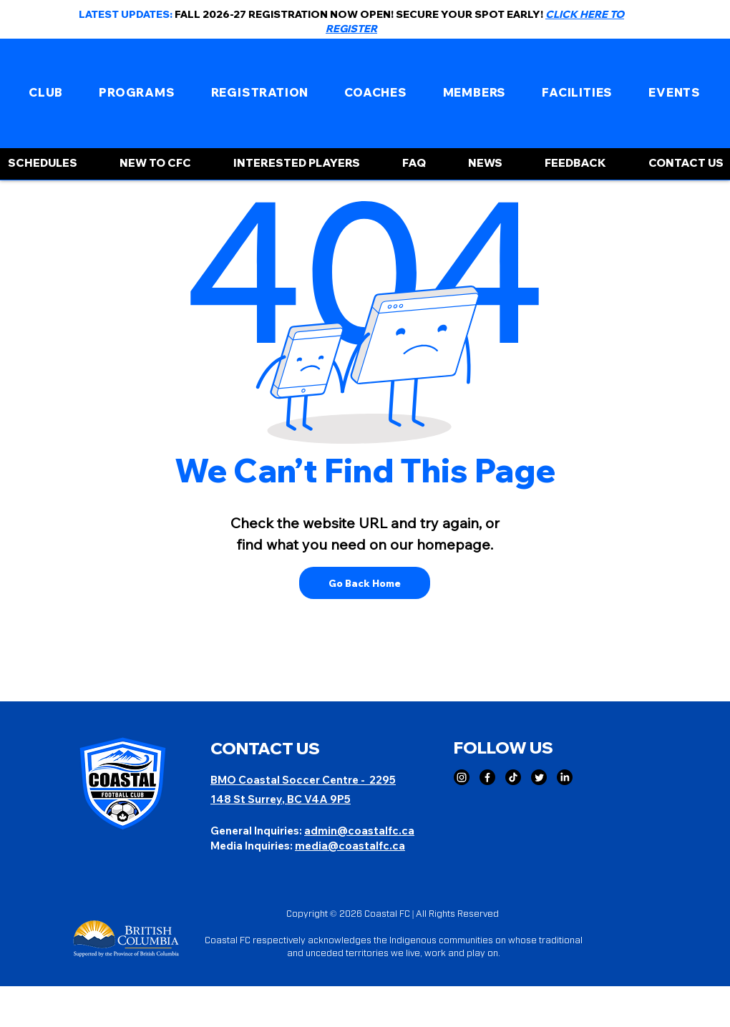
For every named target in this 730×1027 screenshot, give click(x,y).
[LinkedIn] (565, 777)
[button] (46, 92)
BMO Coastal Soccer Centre (285, 780)
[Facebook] (487, 777)
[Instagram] (461, 777)
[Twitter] (539, 777)
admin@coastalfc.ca (359, 830)
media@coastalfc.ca (350, 845)
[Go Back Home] (364, 583)
